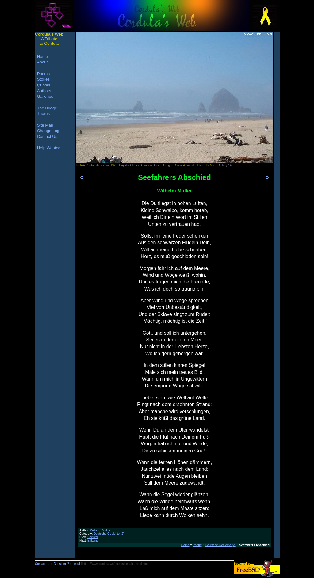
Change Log (48, 130)
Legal (76, 563)
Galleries (45, 96)
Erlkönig (92, 540)
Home (185, 545)
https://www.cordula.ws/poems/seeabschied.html (115, 563)
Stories (43, 79)
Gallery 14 (224, 165)
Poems (43, 73)
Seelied (92, 537)
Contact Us (47, 136)
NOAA (80, 165)
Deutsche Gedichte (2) (109, 533)
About (42, 62)
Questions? (61, 563)
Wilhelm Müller (100, 530)
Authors (44, 91)
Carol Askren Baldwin (189, 165)
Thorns (43, 113)
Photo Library (95, 165)
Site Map (45, 125)
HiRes (210, 165)
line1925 (111, 165)
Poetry (197, 545)
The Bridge (47, 108)
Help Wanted (49, 148)
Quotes (43, 85)
